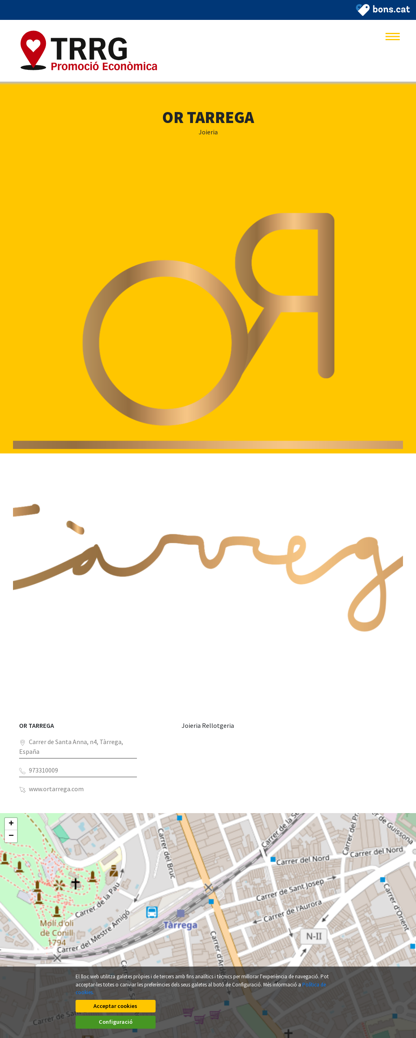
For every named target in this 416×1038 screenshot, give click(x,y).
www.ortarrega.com (56, 789)
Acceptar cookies (115, 1021)
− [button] (11, 836)
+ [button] (11, 824)
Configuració (300, 1021)
